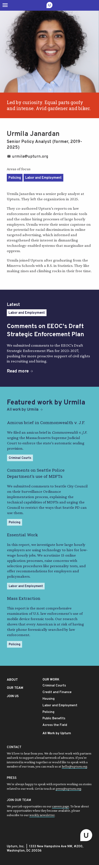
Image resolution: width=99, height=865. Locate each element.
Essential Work (22, 534)
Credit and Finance (57, 692)
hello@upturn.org (74, 766)
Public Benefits (53, 719)
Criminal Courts (20, 458)
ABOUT (12, 680)
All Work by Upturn (56, 733)
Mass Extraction (23, 598)
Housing (48, 699)
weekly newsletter (42, 815)
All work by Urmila (22, 409)
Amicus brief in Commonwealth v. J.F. (46, 422)
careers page (60, 806)
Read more (18, 371)
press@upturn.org (68, 788)
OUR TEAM (15, 688)
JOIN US (13, 696)
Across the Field (54, 725)
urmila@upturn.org (27, 156)
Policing (14, 178)
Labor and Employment (43, 178)
